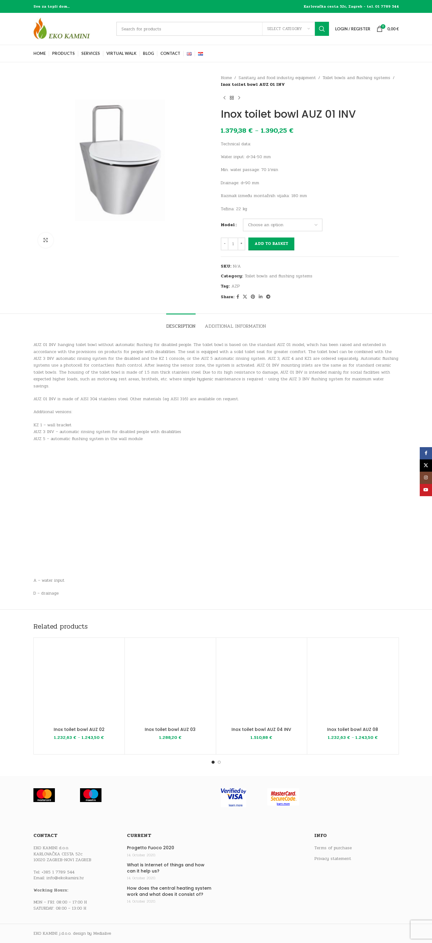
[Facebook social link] (238, 297)
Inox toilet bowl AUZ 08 (352, 729)
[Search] (222, 29)
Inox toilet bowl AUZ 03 (170, 729)
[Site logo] (71, 28)
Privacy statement (332, 859)
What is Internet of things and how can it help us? (166, 868)
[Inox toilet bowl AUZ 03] (170, 683)
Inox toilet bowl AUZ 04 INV (261, 729)
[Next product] (239, 98)
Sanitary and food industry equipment (277, 77)
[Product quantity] (233, 244)
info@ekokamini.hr (65, 878)
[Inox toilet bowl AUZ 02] (79, 683)
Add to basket (271, 244)
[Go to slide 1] (213, 762)
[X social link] (245, 297)
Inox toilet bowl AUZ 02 (79, 729)
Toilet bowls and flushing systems (356, 77)
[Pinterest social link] (253, 297)
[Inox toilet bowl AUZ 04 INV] (262, 683)
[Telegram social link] (268, 297)
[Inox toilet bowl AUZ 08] (353, 683)
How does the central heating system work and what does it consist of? (169, 891)
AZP (235, 286)
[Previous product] (224, 98)
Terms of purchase (333, 848)
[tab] (181, 323)
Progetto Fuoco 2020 (150, 848)
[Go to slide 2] (219, 762)
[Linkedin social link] (260, 297)
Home (226, 77)
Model (228, 225)
